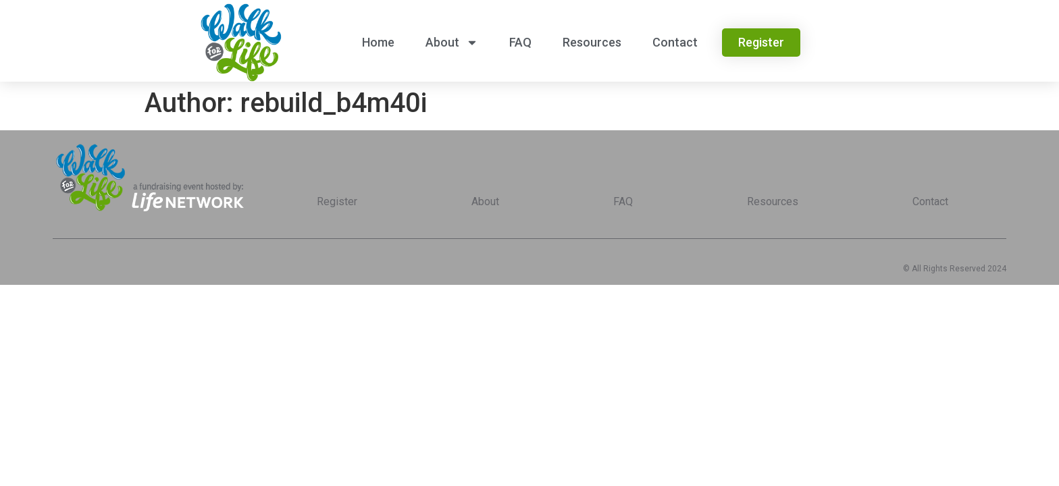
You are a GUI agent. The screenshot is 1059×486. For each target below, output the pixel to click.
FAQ (520, 42)
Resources (592, 42)
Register (337, 201)
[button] (761, 42)
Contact (675, 42)
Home (378, 42)
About (451, 42)
